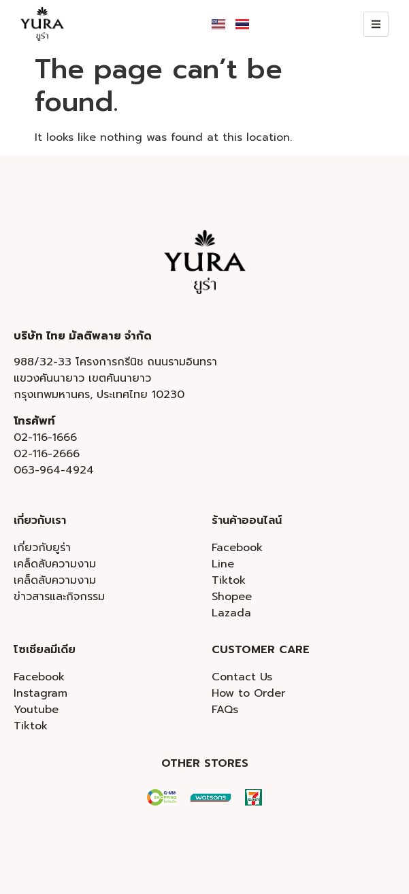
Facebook (237, 548)
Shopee (232, 597)
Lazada (231, 613)
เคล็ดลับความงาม (55, 564)
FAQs (225, 709)
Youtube (36, 709)
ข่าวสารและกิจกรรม (59, 597)
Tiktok (229, 580)
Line (223, 564)
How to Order (248, 693)
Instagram (40, 693)
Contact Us (242, 677)
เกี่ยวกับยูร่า (42, 548)
